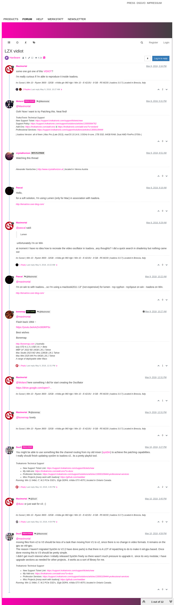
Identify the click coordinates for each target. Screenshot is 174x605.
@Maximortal (43, 101)
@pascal (21, 227)
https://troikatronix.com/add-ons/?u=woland (78, 127)
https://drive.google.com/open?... (34, 387)
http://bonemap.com (25, 344)
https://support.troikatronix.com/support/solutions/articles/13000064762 (64, 123)
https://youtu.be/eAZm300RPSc (33, 327)
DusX (18, 447)
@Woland (21, 382)
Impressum (154, 3)
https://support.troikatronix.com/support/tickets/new (59, 120)
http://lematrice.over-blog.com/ (30, 204)
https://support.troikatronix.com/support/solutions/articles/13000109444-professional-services (86, 474)
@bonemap (34, 412)
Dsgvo (141, 3)
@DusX (33, 499)
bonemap (20, 311)
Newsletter (77, 19)
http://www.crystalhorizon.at (50, 169)
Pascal (19, 188)
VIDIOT (48, 71)
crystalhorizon (23, 153)
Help (39, 19)
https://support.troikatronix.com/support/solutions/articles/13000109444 (70, 130)
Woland (20, 101)
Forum (27, 19)
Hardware (15, 57)
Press (131, 3)
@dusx (20, 503)
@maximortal (23, 281)
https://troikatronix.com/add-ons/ (40, 127)
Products (11, 19)
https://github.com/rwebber (72, 477)
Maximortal (21, 66)
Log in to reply (160, 58)
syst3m (106, 452)
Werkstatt (55, 19)
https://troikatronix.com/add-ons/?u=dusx (54, 471)
